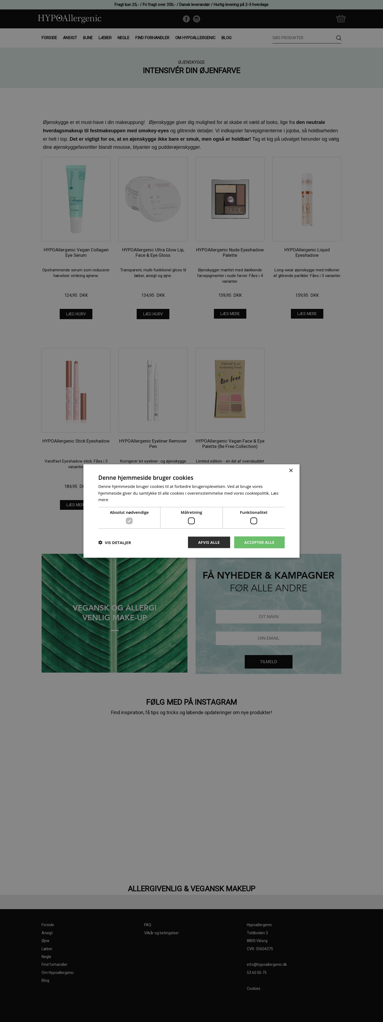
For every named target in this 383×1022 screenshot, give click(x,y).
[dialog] (191, 511)
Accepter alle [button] (259, 542)
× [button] (291, 470)
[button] (114, 542)
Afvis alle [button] (209, 542)
